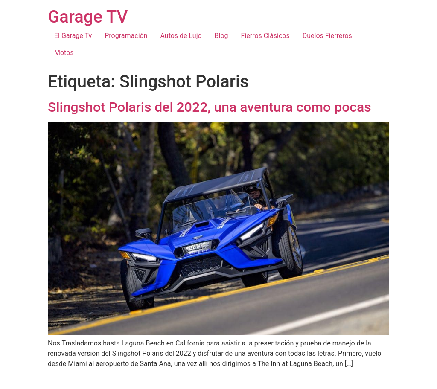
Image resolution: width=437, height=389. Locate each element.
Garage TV (88, 17)
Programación (126, 36)
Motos (64, 53)
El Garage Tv (73, 36)
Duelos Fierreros (327, 36)
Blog (221, 36)
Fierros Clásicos (265, 36)
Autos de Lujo (180, 36)
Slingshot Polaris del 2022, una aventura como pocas (209, 107)
